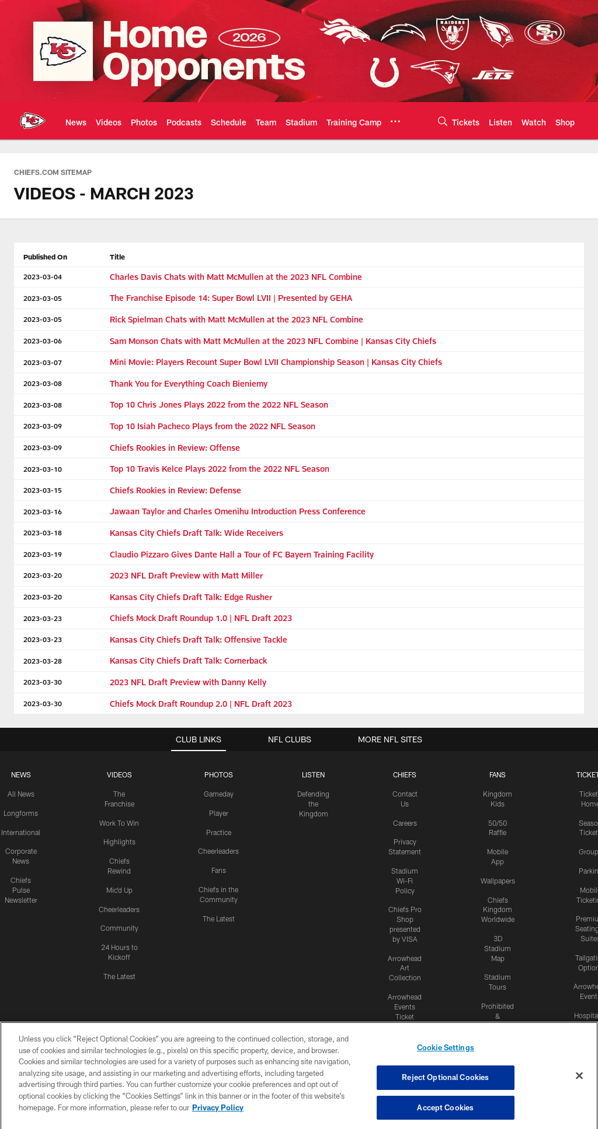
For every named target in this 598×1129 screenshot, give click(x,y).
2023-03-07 (42, 362)
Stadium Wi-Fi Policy (404, 881)
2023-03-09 (42, 426)
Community (119, 928)
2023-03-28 (42, 661)
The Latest (119, 976)
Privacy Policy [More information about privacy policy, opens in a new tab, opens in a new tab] (218, 1119)
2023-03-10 (42, 469)
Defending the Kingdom (313, 804)
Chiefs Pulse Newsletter (21, 890)
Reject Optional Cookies (445, 1088)
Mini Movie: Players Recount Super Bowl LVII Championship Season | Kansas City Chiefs (276, 362)
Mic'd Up (119, 890)
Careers (405, 823)
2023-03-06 (42, 340)
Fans (218, 870)
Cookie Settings (445, 1059)
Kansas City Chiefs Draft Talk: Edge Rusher (191, 597)
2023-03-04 (42, 276)
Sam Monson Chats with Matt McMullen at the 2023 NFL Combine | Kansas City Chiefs (273, 341)
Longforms (21, 813)
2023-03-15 (42, 490)
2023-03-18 (42, 532)
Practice (218, 832)
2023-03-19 (42, 554)
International (20, 832)
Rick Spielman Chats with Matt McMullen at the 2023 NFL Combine (236, 319)
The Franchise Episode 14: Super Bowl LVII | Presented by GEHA (231, 298)
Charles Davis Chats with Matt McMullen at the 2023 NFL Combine (236, 277)
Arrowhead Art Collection (405, 968)
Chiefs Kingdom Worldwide (497, 910)
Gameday (219, 794)
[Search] (442, 121)
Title (117, 257)
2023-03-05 (42, 298)
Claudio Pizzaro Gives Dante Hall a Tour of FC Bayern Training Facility (242, 554)
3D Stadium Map (497, 948)
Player (218, 813)
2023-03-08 (42, 383)
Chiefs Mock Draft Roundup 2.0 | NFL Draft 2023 (201, 704)
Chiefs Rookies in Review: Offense (175, 448)
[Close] (579, 1087)
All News (21, 794)
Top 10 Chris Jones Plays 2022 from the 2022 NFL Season (219, 404)
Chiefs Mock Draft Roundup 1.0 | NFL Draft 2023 (201, 618)
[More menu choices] (395, 121)
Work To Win (119, 823)
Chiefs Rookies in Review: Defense (175, 490)
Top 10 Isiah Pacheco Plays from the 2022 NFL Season (212, 426)
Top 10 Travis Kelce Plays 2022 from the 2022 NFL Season (219, 469)
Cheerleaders (119, 909)
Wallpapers (498, 880)
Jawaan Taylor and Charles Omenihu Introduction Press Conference (238, 511)
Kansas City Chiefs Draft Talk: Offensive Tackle (198, 639)
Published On (45, 257)
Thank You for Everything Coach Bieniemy (188, 383)
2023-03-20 (42, 575)
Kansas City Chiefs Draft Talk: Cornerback (188, 660)
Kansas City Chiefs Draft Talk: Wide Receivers (196, 533)
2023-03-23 (42, 618)
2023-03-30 (42, 682)
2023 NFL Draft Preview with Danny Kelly (188, 682)
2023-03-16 (42, 511)
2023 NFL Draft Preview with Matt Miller (186, 575)
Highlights (119, 841)
